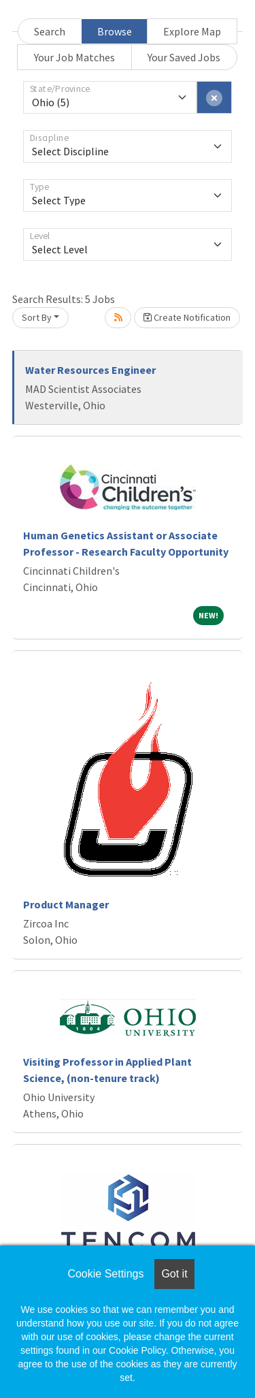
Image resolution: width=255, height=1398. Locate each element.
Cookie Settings (105, 1274)
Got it (174, 1274)
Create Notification (187, 317)
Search (49, 31)
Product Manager (66, 904)
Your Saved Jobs (184, 57)
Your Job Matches (74, 57)
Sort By (37, 317)
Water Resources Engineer (90, 370)
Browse (114, 31)
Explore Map (192, 31)
